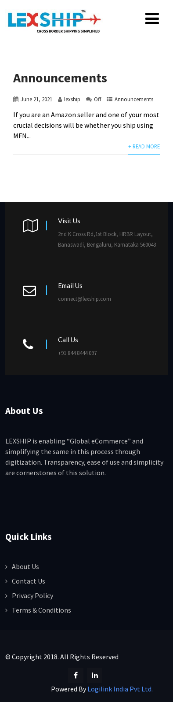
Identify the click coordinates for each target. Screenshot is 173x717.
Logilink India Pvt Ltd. (120, 688)
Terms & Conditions (41, 610)
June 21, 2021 (36, 99)
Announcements (60, 77)
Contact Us (28, 581)
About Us (25, 566)
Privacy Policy (32, 595)
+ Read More (144, 146)
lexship (72, 99)
